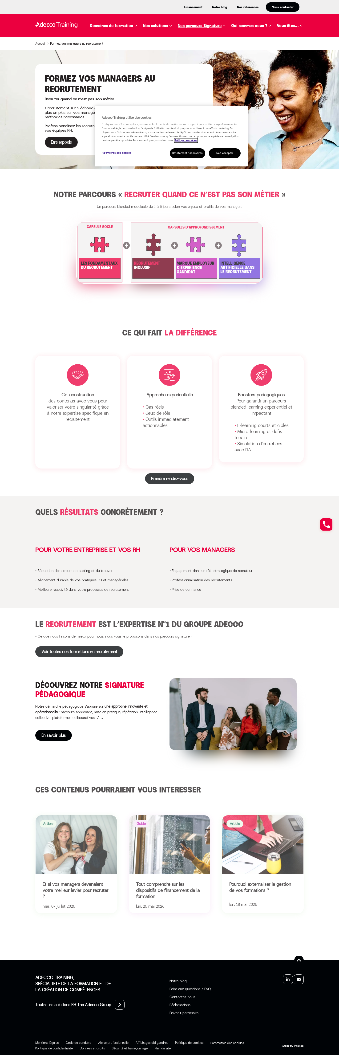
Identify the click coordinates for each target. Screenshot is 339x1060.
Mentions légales (47, 1042)
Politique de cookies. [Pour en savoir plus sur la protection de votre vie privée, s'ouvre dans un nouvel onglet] (186, 140)
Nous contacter (283, 7)
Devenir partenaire (184, 1012)
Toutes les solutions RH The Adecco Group (73, 1005)
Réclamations (180, 1004)
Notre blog (219, 7)
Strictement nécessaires (187, 153)
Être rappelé (61, 142)
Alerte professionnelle (113, 1042)
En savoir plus (35, 735)
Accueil (40, 43)
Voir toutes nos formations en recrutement (79, 651)
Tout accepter (224, 153)
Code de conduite (78, 1042)
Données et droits (92, 1048)
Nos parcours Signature (200, 25)
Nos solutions (155, 25)
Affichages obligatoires (152, 1042)
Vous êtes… (288, 25)
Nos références (248, 7)
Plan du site (163, 1048)
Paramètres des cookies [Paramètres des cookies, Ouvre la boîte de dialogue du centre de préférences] (116, 153)
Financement (193, 7)
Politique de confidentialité (54, 1048)
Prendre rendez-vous (169, 478)
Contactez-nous (182, 996)
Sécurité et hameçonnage (130, 1048)
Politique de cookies (189, 1042)
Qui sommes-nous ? (249, 25)
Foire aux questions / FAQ (190, 988)
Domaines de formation (111, 25)
